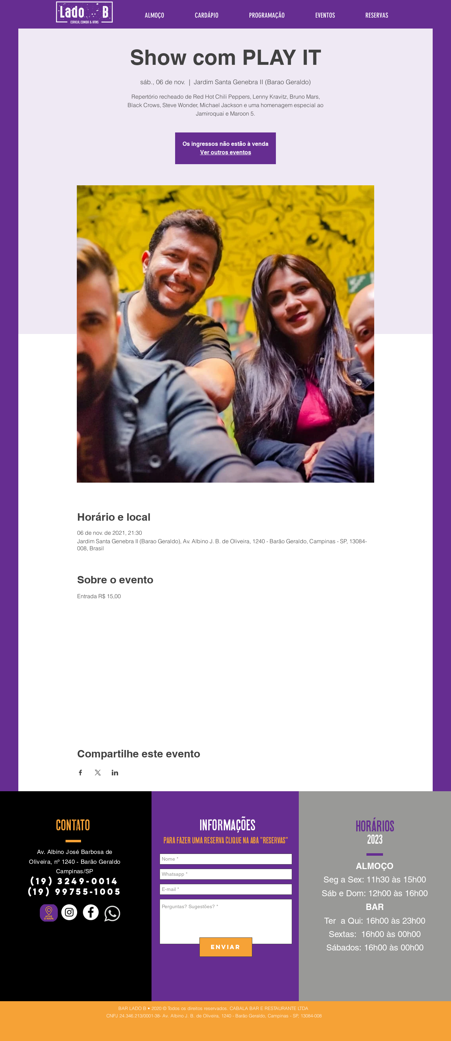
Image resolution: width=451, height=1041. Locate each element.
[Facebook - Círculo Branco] (91, 912)
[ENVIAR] (225, 947)
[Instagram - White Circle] (69, 912)
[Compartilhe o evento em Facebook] (80, 772)
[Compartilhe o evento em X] (97, 772)
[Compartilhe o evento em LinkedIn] (115, 772)
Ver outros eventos (225, 152)
